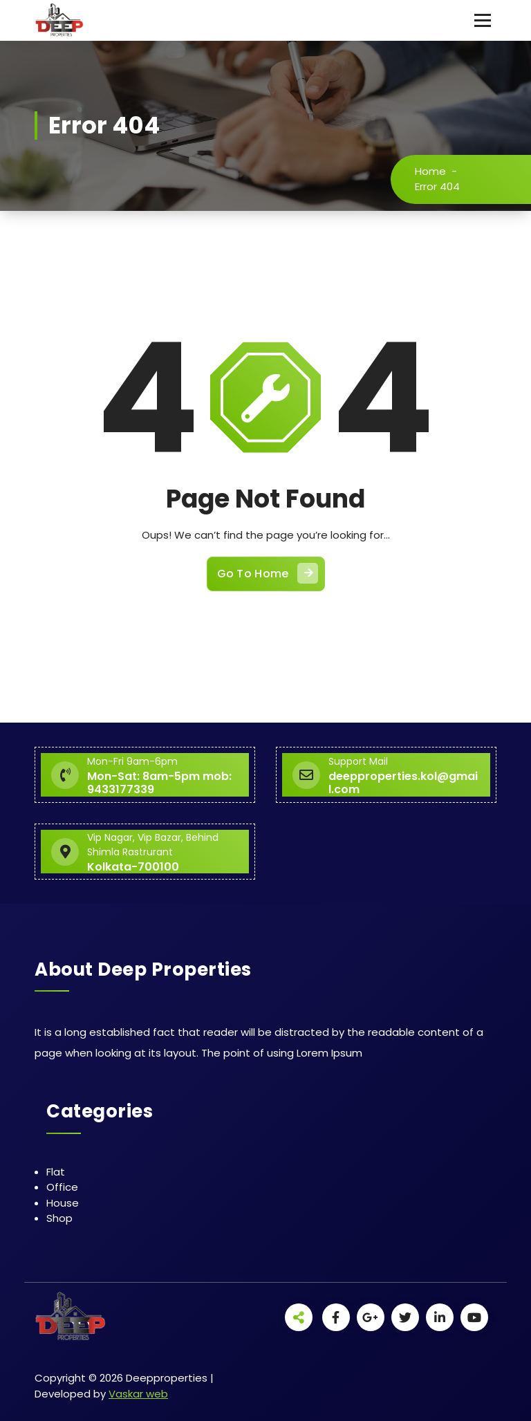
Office (62, 1187)
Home (430, 171)
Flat (55, 1171)
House (62, 1203)
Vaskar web (138, 1393)
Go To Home (267, 573)
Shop (59, 1218)
